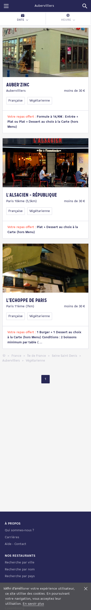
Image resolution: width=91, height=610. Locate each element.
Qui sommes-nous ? (19, 544)
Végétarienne (39, 101)
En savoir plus (33, 604)
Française (15, 101)
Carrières (12, 550)
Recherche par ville (19, 576)
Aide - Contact (15, 557)
